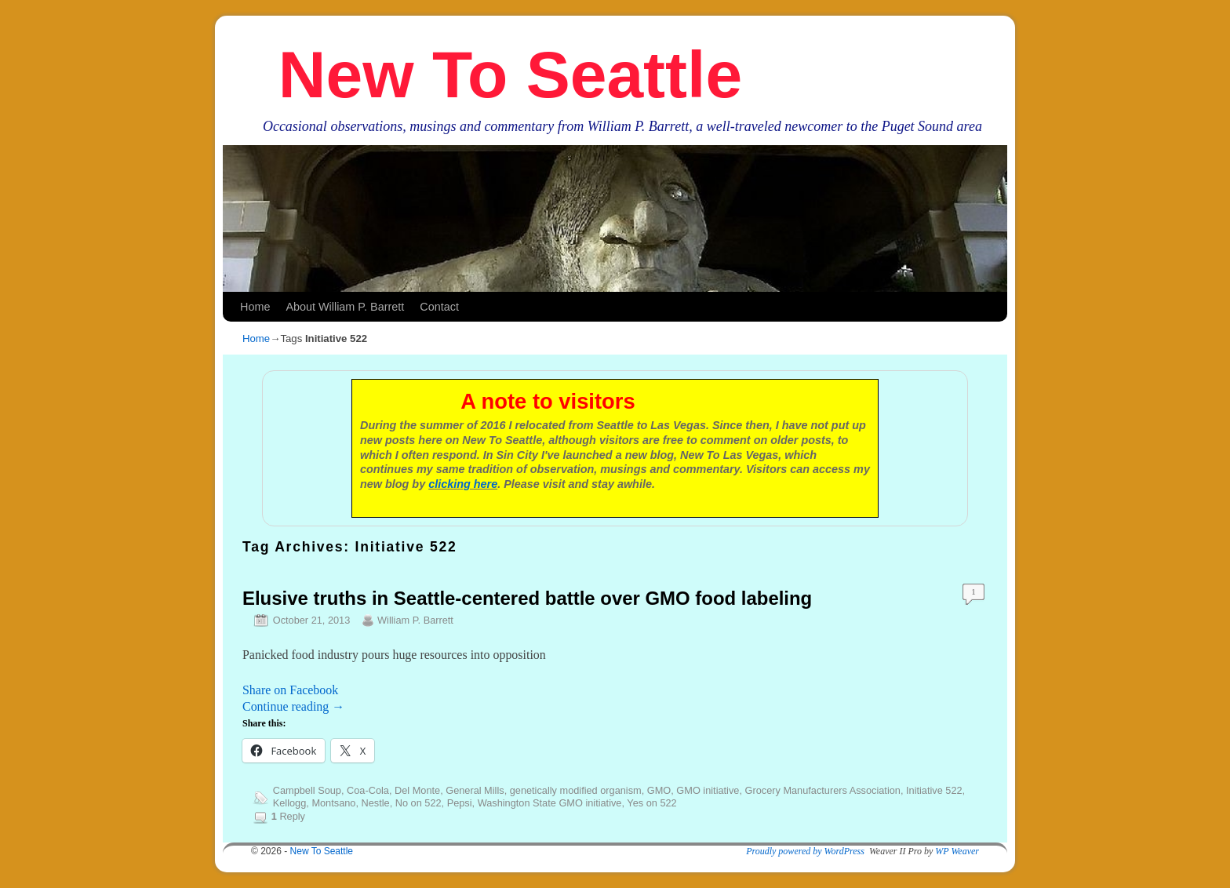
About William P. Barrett (345, 306)
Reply (288, 816)
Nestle (376, 803)
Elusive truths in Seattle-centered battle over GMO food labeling (527, 598)
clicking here (462, 484)
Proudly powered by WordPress (805, 851)
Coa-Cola (368, 790)
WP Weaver (957, 851)
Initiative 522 (934, 790)
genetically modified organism (576, 790)
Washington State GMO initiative (550, 803)
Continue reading (293, 706)
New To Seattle (510, 74)
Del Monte (417, 790)
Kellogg (290, 803)
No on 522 (418, 803)
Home (255, 306)
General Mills (475, 790)
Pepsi (459, 803)
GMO (659, 790)
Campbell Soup (307, 790)
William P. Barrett (415, 620)
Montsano (333, 803)
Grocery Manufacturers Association (823, 790)
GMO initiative (707, 790)
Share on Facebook (290, 690)
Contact (439, 306)
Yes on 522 (651, 803)
